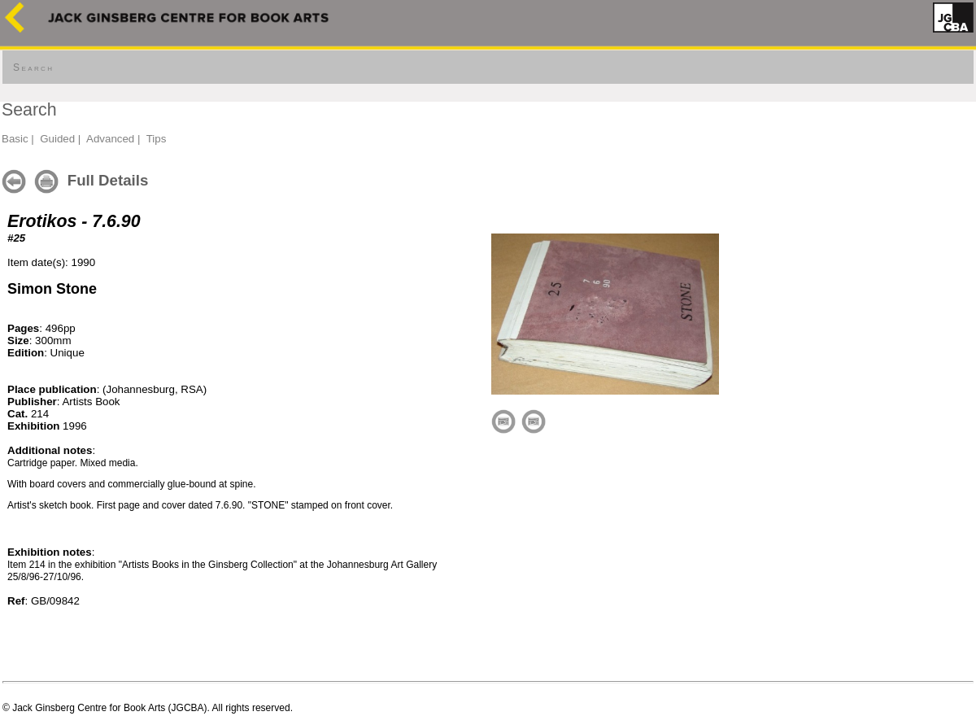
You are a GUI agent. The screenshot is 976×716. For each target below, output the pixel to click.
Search (33, 67)
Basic (15, 139)
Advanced (110, 139)
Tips (156, 139)
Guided (57, 139)
